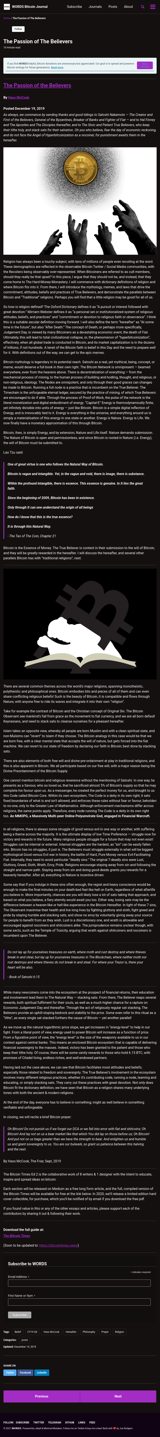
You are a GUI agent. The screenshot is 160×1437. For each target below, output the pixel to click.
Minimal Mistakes (53, 1428)
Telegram (54, 1422)
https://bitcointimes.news (58, 1245)
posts (25, 1340)
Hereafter (71, 1331)
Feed (92, 1422)
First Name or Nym (22, 1296)
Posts (113, 7)
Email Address (19, 1277)
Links (81, 1422)
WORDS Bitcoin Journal (30, 7)
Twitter (38, 1422)
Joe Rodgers (126, 1428)
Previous (41, 1396)
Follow (18, 29)
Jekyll (38, 1428)
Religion (119, 1331)
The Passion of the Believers (37, 85)
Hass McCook (18, 98)
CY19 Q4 (32, 1331)
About (128, 7)
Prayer (105, 1331)
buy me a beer (94, 1428)
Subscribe (74, 7)
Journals (95, 7)
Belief (18, 1331)
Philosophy (89, 1331)
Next (118, 1396)
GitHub (69, 1422)
